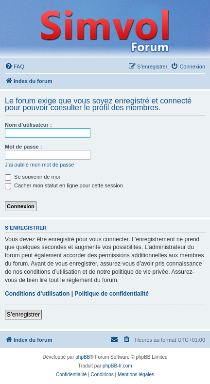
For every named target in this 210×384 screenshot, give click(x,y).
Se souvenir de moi (32, 177)
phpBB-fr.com (117, 365)
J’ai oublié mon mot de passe (39, 164)
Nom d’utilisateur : (28, 125)
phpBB (82, 357)
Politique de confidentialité (111, 293)
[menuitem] (14, 66)
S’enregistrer (23, 314)
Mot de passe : (23, 147)
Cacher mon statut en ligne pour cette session (64, 185)
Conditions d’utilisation (37, 293)
